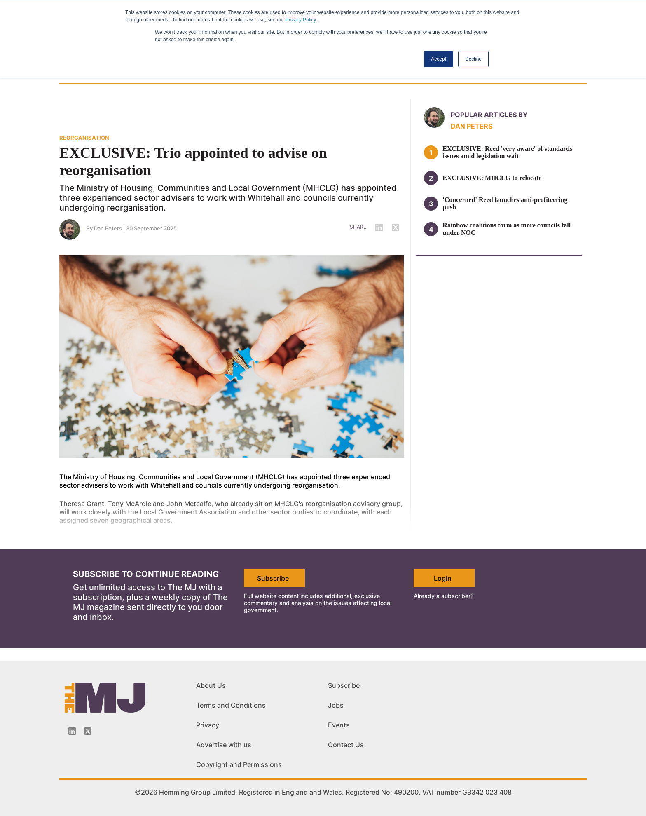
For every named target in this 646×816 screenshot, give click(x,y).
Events (339, 725)
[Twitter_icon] (87, 731)
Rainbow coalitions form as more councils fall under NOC (506, 229)
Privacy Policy (301, 20)
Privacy (207, 725)
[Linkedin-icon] (72, 731)
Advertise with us (223, 745)
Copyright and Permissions (239, 764)
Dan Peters (108, 228)
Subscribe (273, 578)
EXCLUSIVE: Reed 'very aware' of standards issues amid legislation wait (507, 152)
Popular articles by (489, 114)
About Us (211, 685)
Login (443, 578)
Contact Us (346, 745)
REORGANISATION (84, 137)
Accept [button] (438, 59)
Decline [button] (473, 59)
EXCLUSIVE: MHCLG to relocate (491, 177)
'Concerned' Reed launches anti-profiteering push (504, 203)
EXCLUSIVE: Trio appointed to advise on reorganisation (193, 161)
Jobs (336, 705)
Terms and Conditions (231, 705)
